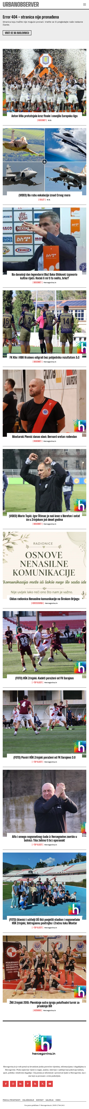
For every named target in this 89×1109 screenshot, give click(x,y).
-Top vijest (37, 682)
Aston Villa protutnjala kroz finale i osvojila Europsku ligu (44, 116)
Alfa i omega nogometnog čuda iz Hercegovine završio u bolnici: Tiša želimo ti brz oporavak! (44, 838)
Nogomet (42, 120)
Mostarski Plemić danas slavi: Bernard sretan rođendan (44, 437)
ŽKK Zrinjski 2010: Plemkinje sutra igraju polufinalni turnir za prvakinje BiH (44, 1004)
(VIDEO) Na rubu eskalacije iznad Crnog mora (44, 195)
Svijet (42, 200)
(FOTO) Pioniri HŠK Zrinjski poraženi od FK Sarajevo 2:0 (44, 757)
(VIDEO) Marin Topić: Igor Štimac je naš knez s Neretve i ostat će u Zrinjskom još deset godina (44, 517)
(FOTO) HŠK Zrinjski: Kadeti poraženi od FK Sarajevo (44, 678)
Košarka (37, 1010)
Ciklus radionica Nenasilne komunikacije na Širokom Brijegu (44, 599)
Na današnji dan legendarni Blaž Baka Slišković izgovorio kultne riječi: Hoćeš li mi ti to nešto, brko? (44, 276)
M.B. (50, 120)
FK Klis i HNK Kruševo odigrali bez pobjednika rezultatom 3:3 (44, 357)
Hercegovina (37, 603)
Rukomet (37, 441)
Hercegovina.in (50, 283)
